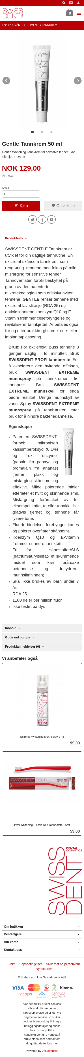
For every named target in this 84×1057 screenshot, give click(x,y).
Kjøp (21, 205)
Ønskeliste (63, 205)
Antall (5, 188)
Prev (10, 79)
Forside (6, 25)
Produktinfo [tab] (14, 238)
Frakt (11, 964)
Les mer (52, 1043)
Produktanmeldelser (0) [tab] (22, 646)
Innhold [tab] (11, 628)
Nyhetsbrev (44, 969)
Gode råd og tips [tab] (17, 637)
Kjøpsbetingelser (30, 964)
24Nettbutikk (50, 1051)
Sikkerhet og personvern (63, 964)
